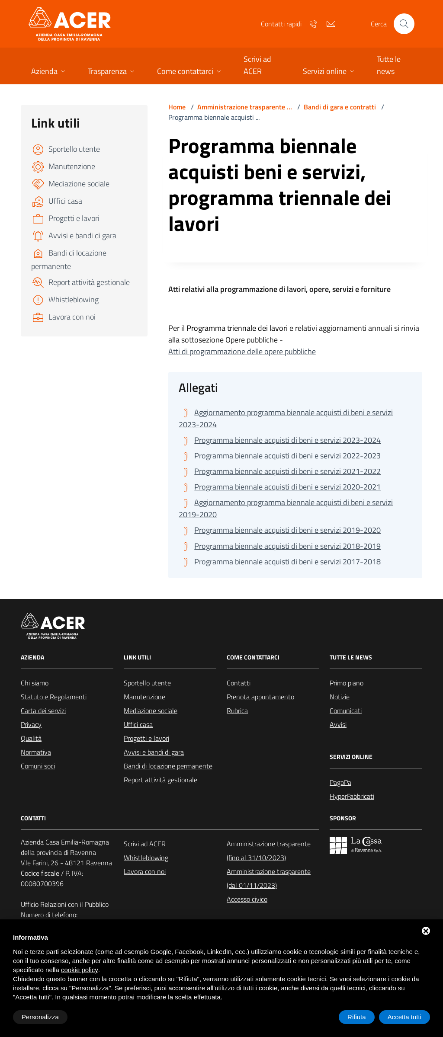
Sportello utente (147, 683)
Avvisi (338, 724)
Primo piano (346, 683)
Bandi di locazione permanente (168, 766)
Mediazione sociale (150, 710)
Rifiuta (356, 1017)
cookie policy (79, 969)
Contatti (238, 683)
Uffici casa (138, 724)
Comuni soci (38, 766)
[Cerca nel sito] (404, 23)
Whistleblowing (146, 857)
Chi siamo (34, 683)
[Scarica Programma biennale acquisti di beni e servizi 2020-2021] (280, 487)
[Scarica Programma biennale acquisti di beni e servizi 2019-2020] (280, 530)
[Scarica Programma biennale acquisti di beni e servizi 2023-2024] (280, 440)
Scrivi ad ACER (145, 844)
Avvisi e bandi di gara (154, 752)
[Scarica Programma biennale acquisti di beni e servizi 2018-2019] (280, 546)
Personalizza (40, 1017)
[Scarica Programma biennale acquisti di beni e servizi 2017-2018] (280, 562)
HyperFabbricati (352, 796)
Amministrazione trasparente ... (244, 107)
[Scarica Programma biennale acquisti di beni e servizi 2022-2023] (280, 456)
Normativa (36, 752)
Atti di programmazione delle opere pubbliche (242, 351)
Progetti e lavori (146, 738)
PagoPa (340, 782)
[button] (49, 72)
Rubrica (237, 710)
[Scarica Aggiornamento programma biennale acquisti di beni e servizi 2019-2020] (295, 508)
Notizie (340, 696)
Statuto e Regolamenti (54, 696)
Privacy (31, 724)
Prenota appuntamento (260, 696)
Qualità (31, 738)
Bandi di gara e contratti (340, 107)
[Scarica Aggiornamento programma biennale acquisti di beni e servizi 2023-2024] (295, 418)
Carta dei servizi (43, 710)
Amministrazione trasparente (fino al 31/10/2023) (269, 851)
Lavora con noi (145, 871)
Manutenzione (144, 696)
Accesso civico (247, 899)
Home (177, 107)
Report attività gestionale (160, 780)
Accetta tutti (404, 1017)
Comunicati (346, 710)
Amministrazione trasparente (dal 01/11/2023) (269, 878)
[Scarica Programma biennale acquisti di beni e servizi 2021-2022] (280, 471)
